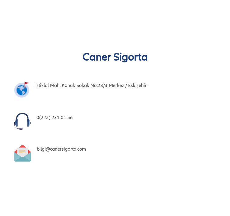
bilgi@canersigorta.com (61, 149)
